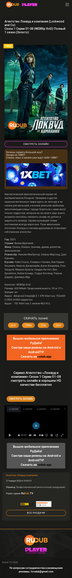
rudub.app (44, 356)
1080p (28, 325)
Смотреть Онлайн (36, 144)
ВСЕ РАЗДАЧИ (36, 512)
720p (43, 325)
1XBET (21, 155)
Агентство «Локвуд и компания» (22, 475)
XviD (13, 325)
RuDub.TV (7, 562)
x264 (58, 325)
